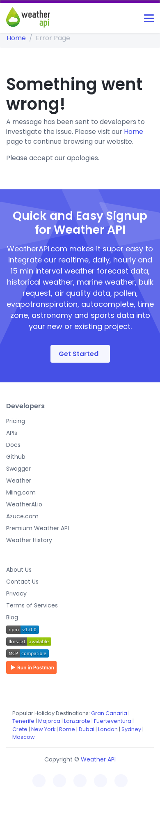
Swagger (18, 469)
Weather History (29, 540)
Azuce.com (22, 516)
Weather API (98, 759)
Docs (13, 445)
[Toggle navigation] (149, 18)
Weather (18, 480)
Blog (12, 617)
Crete (19, 729)
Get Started (78, 354)
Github (15, 457)
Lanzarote (77, 721)
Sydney (131, 729)
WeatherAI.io (24, 504)
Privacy (16, 593)
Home (16, 38)
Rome (67, 729)
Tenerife (23, 721)
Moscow (23, 737)
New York (43, 729)
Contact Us (22, 581)
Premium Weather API (37, 528)
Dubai (86, 729)
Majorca (49, 721)
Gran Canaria (109, 713)
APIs (11, 433)
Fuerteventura (112, 721)
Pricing (15, 421)
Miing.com (21, 492)
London (108, 729)
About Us (19, 570)
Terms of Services (32, 605)
